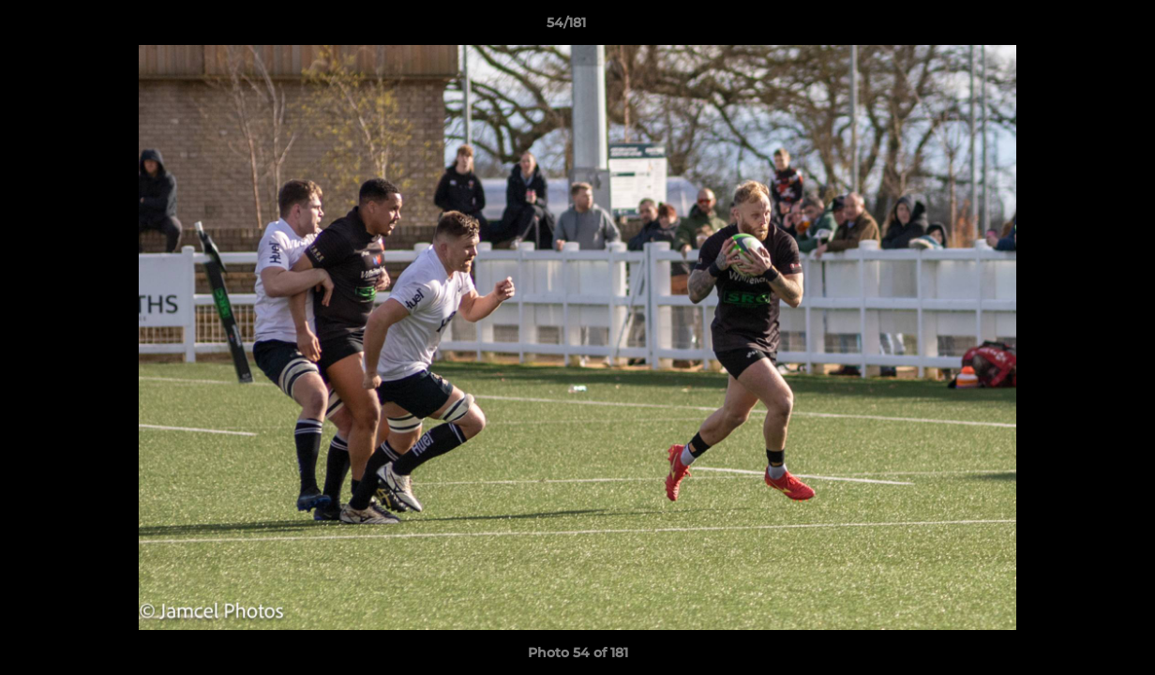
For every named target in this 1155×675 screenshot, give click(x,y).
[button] (1076, 27)
